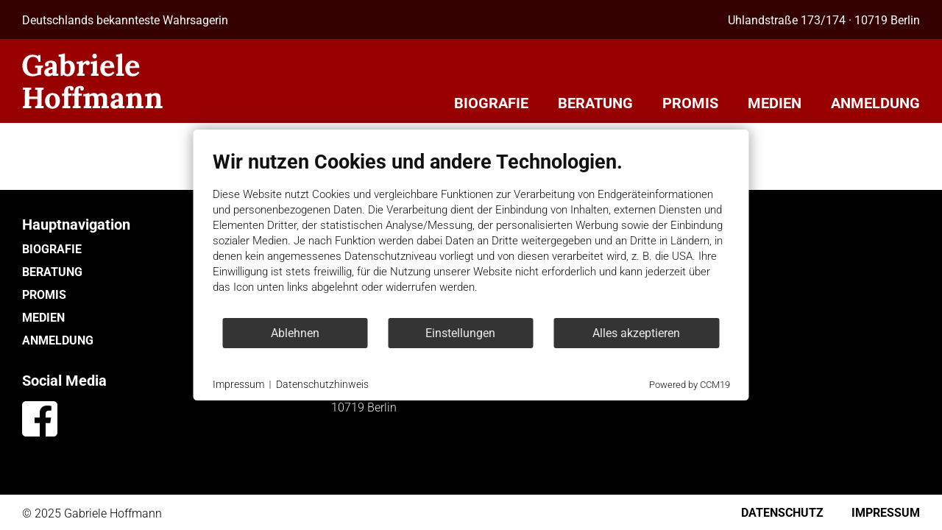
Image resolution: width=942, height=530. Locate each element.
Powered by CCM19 (689, 384)
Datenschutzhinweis (322, 384)
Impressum (238, 384)
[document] (471, 233)
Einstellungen (460, 333)
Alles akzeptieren (636, 333)
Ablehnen (295, 333)
